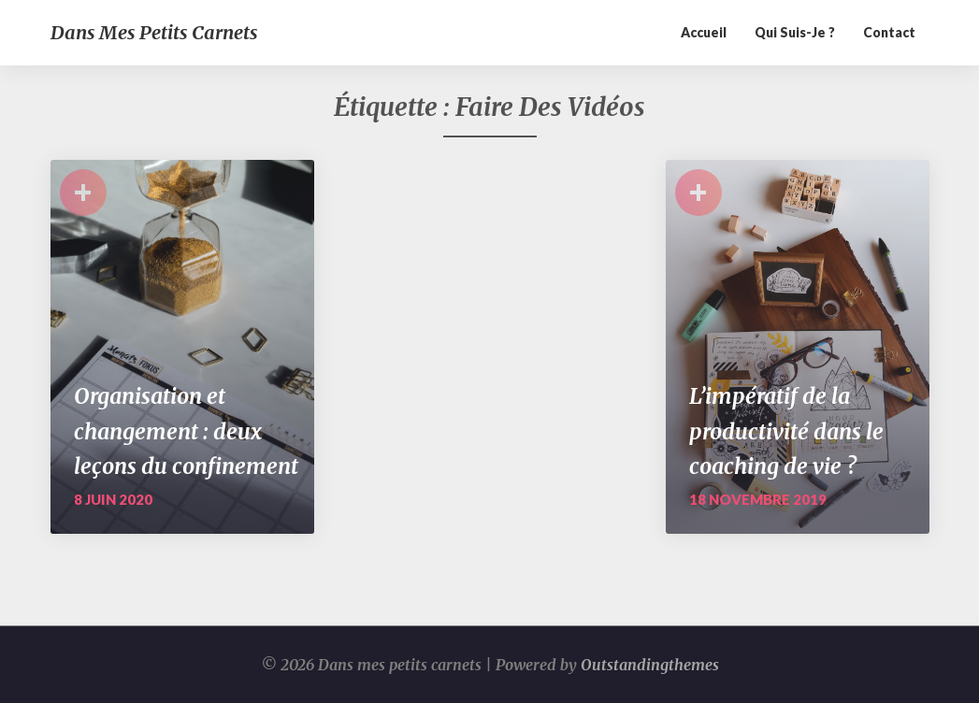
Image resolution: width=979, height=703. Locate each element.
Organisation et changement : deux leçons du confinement (186, 431)
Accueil (704, 32)
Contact (889, 32)
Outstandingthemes (650, 664)
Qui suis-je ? (795, 32)
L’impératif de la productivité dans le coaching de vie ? (786, 431)
